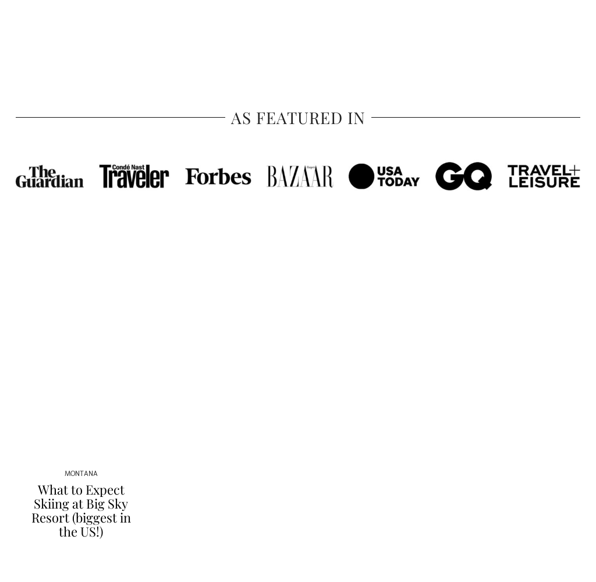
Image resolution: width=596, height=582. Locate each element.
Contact (508, 30)
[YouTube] (546, 31)
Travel (27, 30)
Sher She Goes (297, 31)
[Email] (560, 31)
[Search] (573, 31)
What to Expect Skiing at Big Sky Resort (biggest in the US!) (81, 511)
